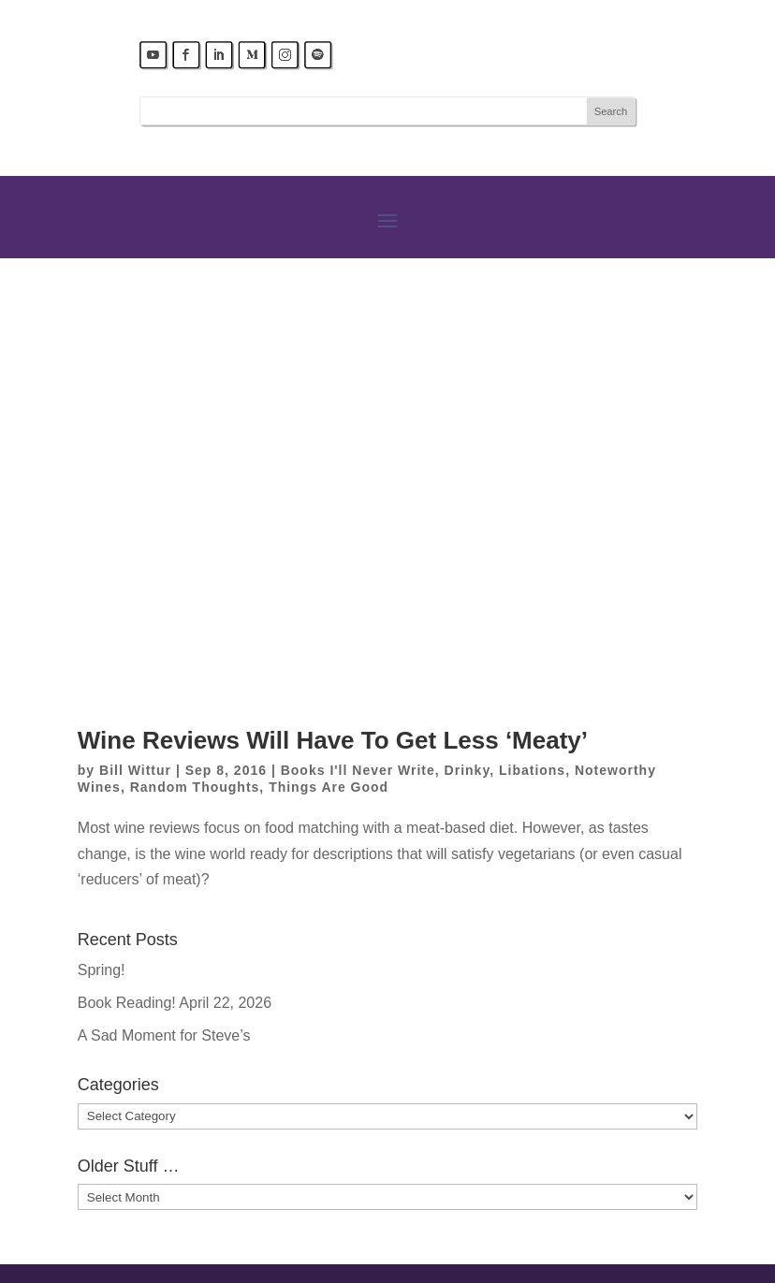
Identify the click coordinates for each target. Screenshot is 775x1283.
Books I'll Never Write (358, 770)
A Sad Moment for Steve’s (164, 1035)
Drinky (467, 770)
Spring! (101, 970)
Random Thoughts (195, 787)
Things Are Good (328, 787)
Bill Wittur (135, 770)
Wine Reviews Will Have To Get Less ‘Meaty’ (333, 740)
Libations (532, 770)
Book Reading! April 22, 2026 (174, 1003)
